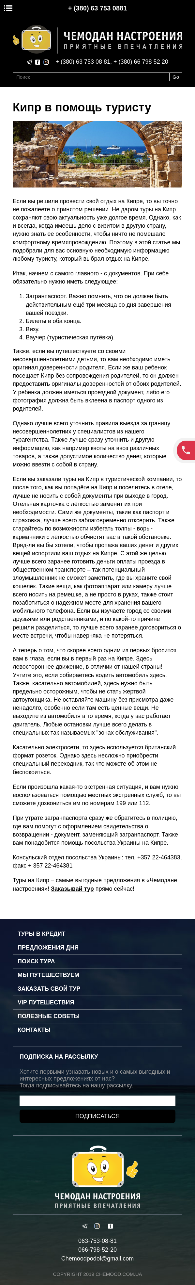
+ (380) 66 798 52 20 (140, 61)
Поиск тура (36, 961)
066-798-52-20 (97, 1249)
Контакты (34, 1030)
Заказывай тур (72, 889)
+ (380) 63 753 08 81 (82, 61)
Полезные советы (49, 1016)
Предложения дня (48, 947)
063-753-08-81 (97, 1241)
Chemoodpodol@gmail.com (97, 1258)
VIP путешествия (46, 1002)
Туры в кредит (42, 934)
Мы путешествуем (48, 975)
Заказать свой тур (49, 988)
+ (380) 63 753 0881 (97, 8)
